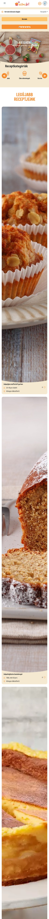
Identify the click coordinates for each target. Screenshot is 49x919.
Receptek (43, 12)
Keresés (24, 19)
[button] (4, 75)
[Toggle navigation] (5, 3)
